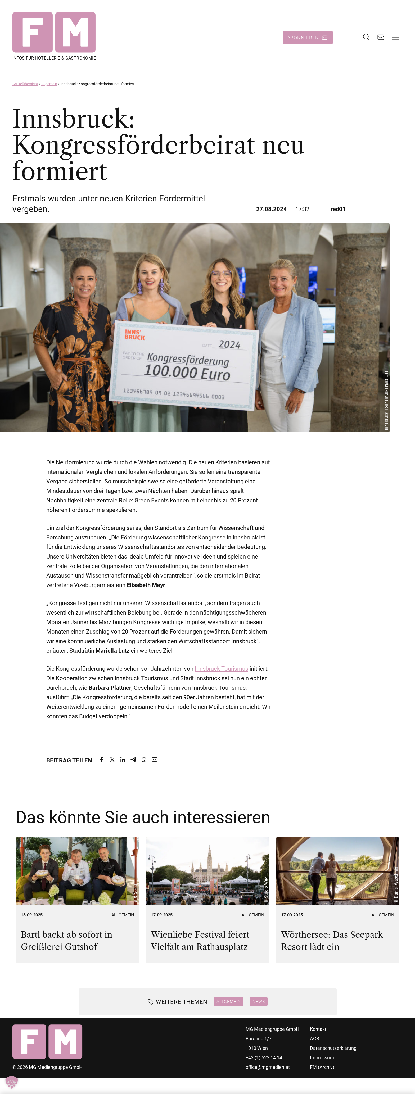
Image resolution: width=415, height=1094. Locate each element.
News (258, 1003)
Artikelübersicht (25, 85)
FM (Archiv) (322, 1069)
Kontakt (318, 1030)
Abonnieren (303, 38)
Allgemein (49, 85)
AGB (314, 1040)
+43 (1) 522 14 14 (264, 1059)
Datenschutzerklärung (333, 1049)
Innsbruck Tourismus (221, 670)
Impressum (322, 1059)
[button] (11, 1082)
